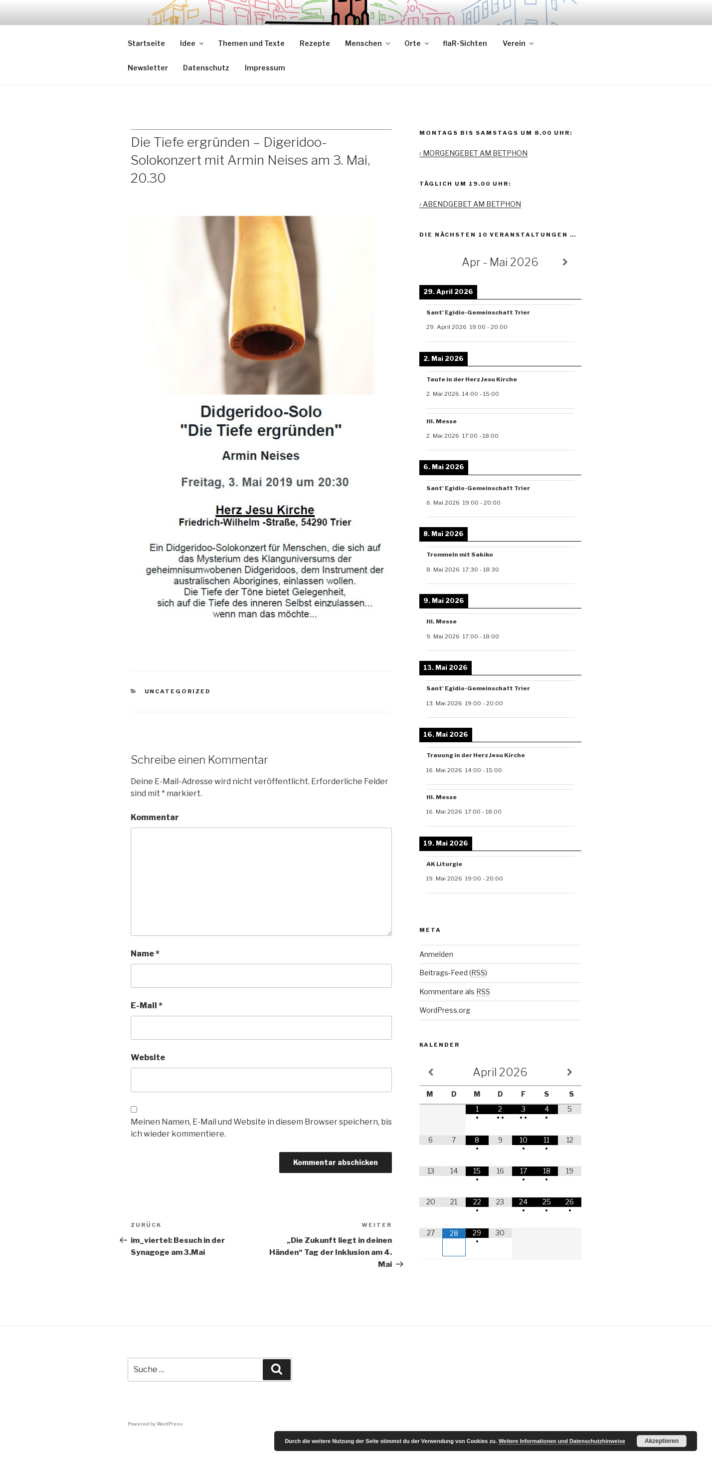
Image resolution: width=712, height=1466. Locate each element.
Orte (417, 66)
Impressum (265, 90)
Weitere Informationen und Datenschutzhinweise (562, 1441)
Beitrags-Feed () (453, 995)
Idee (192, 66)
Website (148, 1080)
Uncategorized (178, 714)
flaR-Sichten (465, 66)
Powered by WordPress (155, 1447)
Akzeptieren (662, 1441)
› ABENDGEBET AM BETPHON (470, 227)
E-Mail (147, 1028)
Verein (519, 66)
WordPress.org (444, 1033)
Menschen (368, 66)
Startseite (146, 66)
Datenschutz (206, 90)
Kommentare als (454, 1014)
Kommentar (155, 840)
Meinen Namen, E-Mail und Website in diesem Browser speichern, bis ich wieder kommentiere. (261, 1151)
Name (145, 976)
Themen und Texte (251, 66)
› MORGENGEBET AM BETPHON (473, 176)
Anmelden (436, 977)
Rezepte (315, 66)
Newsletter (148, 90)
